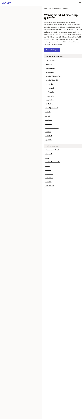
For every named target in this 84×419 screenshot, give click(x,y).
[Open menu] (80, 3)
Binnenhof (48, 64)
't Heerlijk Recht (50, 60)
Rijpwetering (49, 174)
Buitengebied (49, 72)
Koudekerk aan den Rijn (52, 162)
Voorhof (48, 132)
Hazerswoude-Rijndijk (52, 150)
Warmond (48, 182)
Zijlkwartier (48, 140)
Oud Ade (48, 170)
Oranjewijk (48, 120)
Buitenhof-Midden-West (52, 76)
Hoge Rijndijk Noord (51, 108)
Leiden (47, 166)
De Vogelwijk (49, 92)
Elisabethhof (49, 104)
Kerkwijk (48, 112)
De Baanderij (49, 84)
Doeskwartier (49, 96)
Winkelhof (48, 136)
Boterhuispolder (50, 68)
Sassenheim (49, 178)
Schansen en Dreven (52, 128)
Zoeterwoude (49, 186)
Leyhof (47, 116)
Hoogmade (49, 154)
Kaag (47, 158)
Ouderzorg (48, 124)
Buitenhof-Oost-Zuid (51, 80)
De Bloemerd (49, 88)
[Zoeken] (76, 3)
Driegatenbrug (49, 100)
